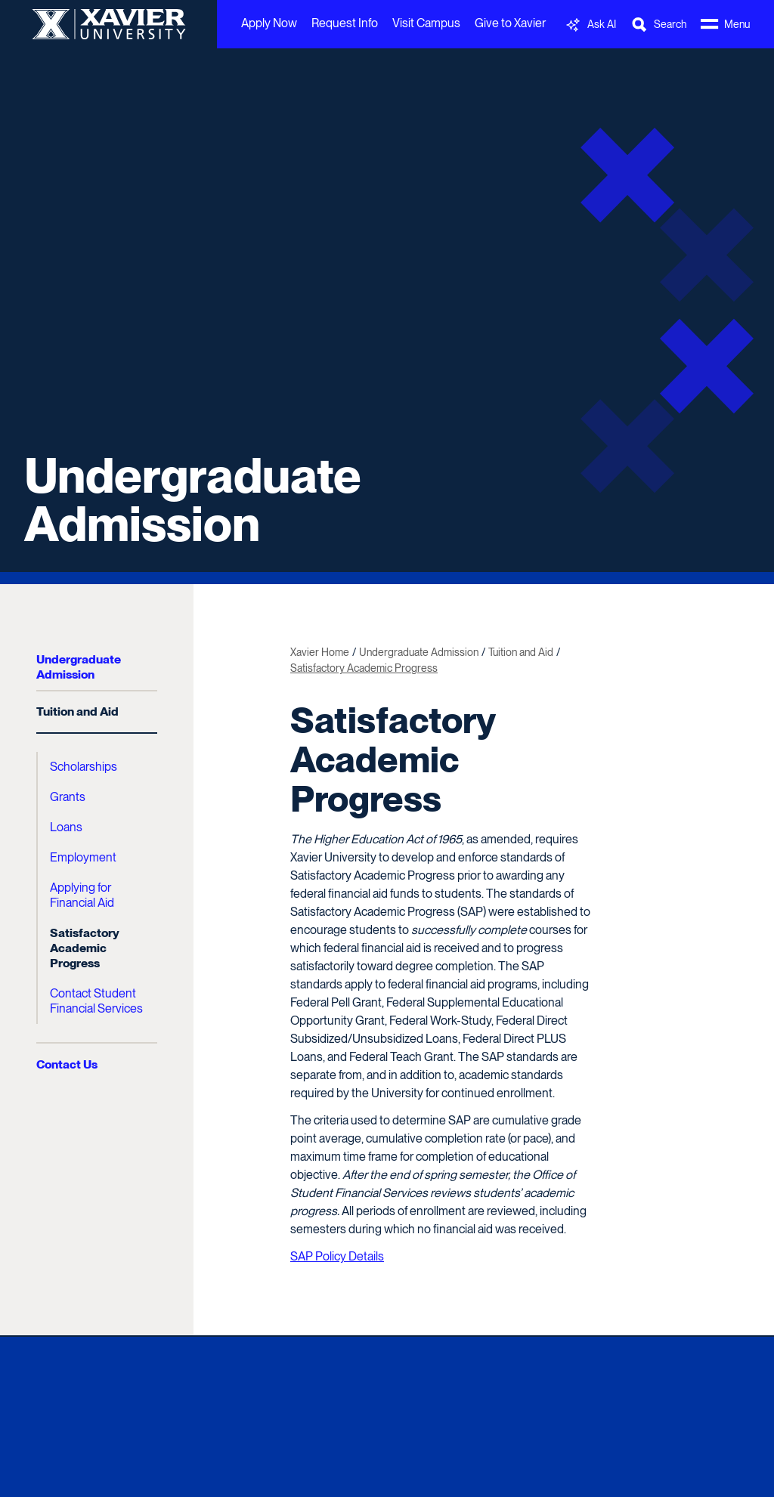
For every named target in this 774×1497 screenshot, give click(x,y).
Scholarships (83, 766)
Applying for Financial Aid (82, 895)
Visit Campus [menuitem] (426, 23)
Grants (67, 797)
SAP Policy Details (337, 1256)
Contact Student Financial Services (96, 1001)
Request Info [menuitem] (344, 23)
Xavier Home (319, 652)
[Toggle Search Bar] (658, 24)
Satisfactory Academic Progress (84, 948)
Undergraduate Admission (192, 499)
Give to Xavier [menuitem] (510, 23)
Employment (83, 857)
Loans (66, 827)
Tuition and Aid (77, 711)
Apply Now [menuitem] (269, 23)
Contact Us (67, 1064)
